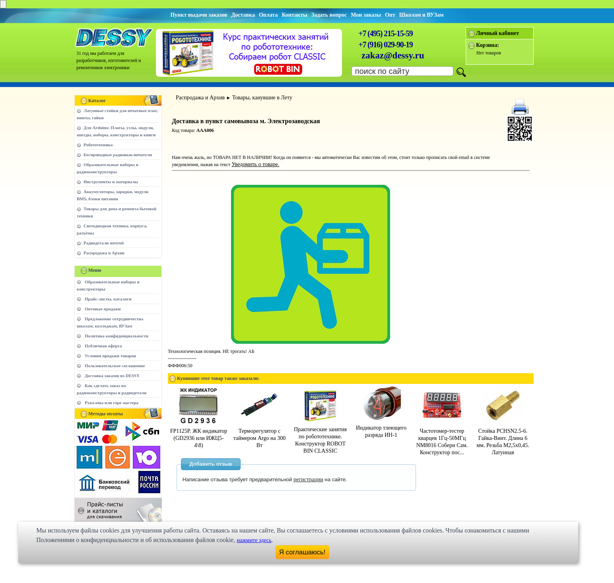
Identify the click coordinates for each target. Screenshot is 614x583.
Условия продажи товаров (110, 355)
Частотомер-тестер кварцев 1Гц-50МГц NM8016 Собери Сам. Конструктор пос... (442, 438)
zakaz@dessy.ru (392, 55)
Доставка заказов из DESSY (112, 375)
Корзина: (487, 45)
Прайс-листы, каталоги (108, 298)
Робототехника (98, 144)
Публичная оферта (103, 345)
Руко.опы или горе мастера (111, 402)
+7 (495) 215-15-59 (385, 33)
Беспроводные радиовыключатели (118, 154)
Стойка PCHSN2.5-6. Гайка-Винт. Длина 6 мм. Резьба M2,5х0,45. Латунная (502, 438)
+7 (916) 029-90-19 (385, 44)
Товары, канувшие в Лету (262, 98)
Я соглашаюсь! (302, 552)
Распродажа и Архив (104, 252)
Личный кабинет (497, 33)
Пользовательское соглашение (115, 365)
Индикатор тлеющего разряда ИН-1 (381, 428)
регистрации (308, 479)
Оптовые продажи (103, 308)
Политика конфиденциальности (116, 335)
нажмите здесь (254, 540)
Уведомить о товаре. (255, 164)
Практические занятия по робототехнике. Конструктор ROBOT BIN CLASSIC (320, 436)
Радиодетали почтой (104, 242)
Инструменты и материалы (111, 181)
